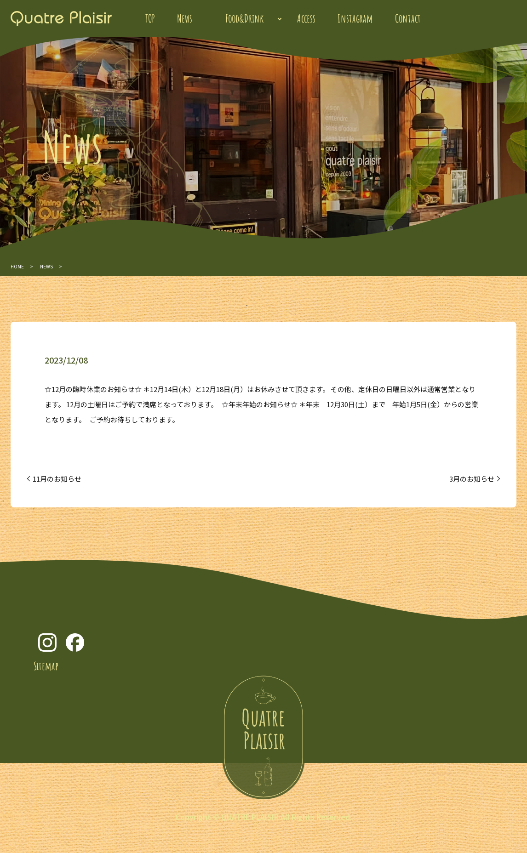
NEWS (46, 266)
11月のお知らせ (57, 478)
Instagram (355, 18)
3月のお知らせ (471, 478)
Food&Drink (244, 18)
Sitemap (46, 666)
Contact (408, 18)
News (184, 18)
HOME (17, 266)
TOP (150, 18)
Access (306, 18)
